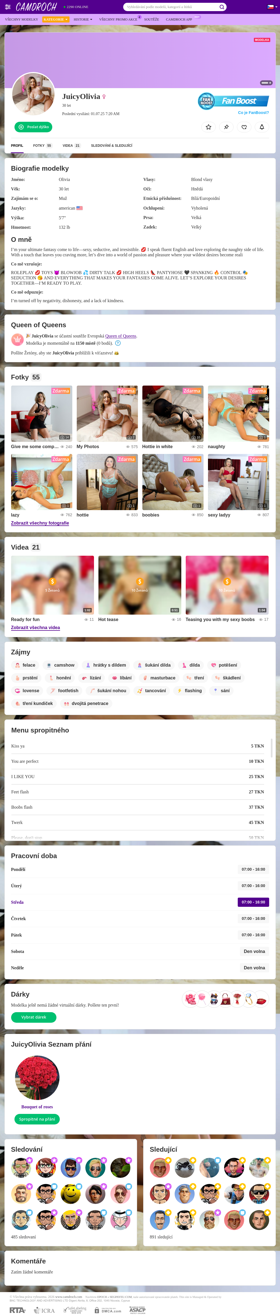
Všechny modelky (21, 19)
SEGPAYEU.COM (121, 1296)
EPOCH (102, 1296)
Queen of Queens (120, 336)
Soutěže (151, 19)
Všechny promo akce (119, 18)
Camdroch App (180, 18)
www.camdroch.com (68, 1297)
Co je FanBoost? (253, 112)
